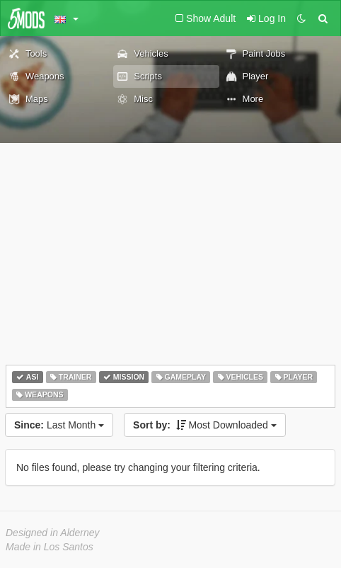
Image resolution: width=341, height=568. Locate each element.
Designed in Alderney (53, 532)
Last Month (59, 425)
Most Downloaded (205, 425)
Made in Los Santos (49, 546)
